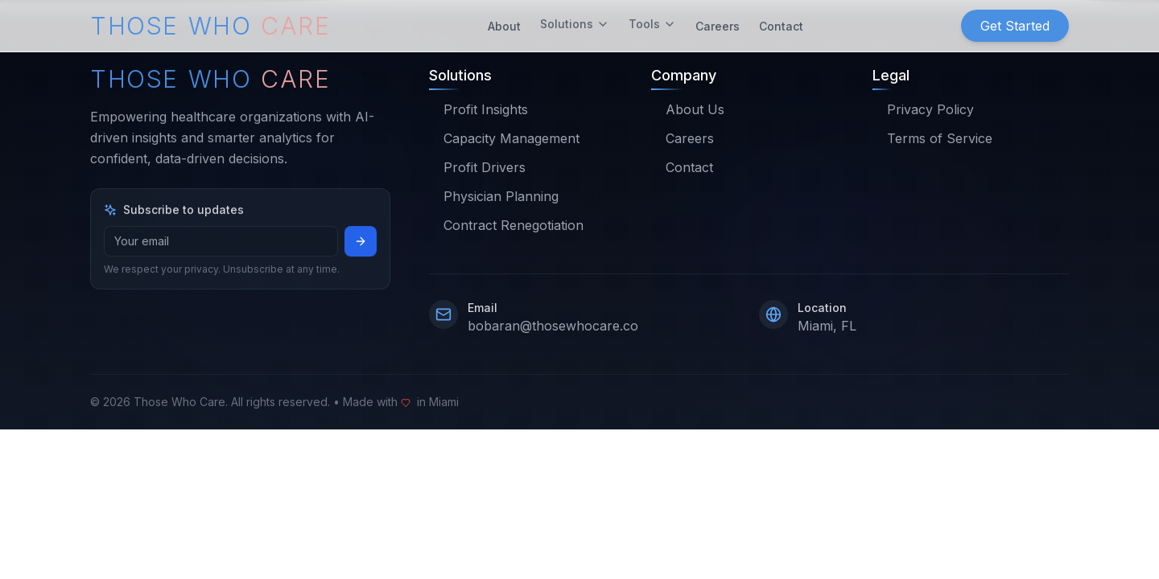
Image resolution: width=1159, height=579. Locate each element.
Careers (717, 23)
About (504, 23)
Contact (781, 23)
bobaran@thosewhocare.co (553, 326)
